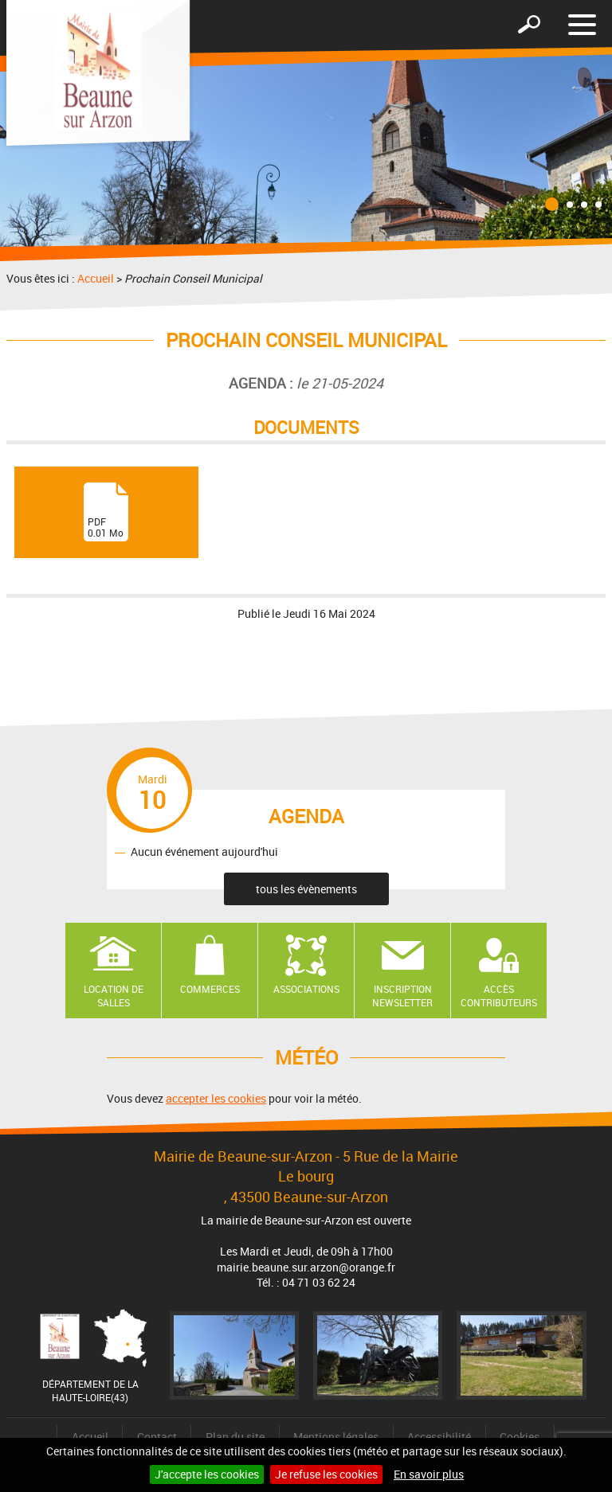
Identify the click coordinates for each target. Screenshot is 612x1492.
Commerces (210, 988)
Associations (306, 988)
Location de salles (113, 995)
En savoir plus (429, 1474)
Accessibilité (439, 1436)
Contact (157, 1436)
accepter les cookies (216, 1098)
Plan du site (235, 1436)
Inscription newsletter (402, 995)
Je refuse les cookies (326, 1474)
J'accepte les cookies (207, 1474)
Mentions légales (336, 1436)
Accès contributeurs (499, 995)
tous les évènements (306, 888)
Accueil (95, 278)
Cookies (519, 1436)
